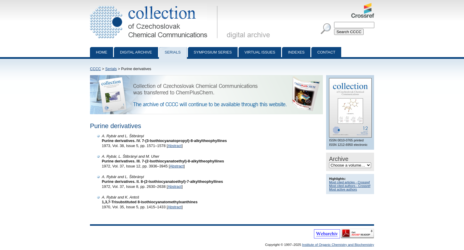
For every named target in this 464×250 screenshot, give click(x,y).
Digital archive (136, 52)
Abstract (175, 145)
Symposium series (213, 52)
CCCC (95, 69)
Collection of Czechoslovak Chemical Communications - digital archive (155, 5)
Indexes (296, 52)
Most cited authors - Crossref (349, 186)
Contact (326, 52)
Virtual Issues (259, 52)
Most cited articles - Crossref (349, 182)
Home (101, 52)
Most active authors (343, 189)
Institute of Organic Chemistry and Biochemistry (338, 244)
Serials (173, 52)
